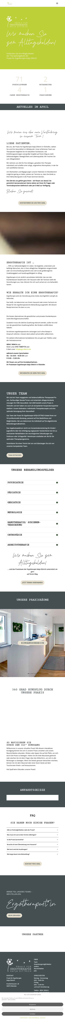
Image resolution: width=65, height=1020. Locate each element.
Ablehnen (32, 1009)
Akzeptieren (32, 1004)
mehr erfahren (14, 915)
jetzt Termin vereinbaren (32, 583)
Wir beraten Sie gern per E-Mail (32, 373)
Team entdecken (14, 455)
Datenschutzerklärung (34, 1017)
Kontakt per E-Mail (32, 864)
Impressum (42, 1017)
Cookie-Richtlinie (24, 1017)
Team (35, 962)
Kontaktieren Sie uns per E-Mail (32, 203)
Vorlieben (32, 1014)
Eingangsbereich (32, 643)
